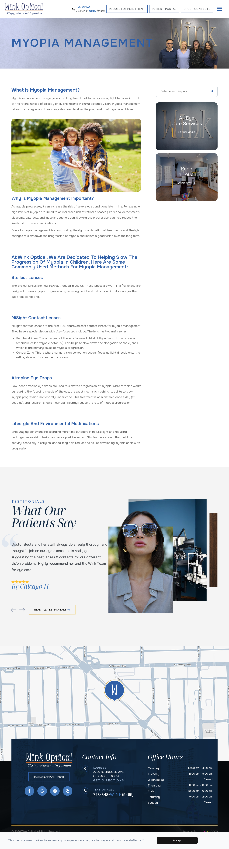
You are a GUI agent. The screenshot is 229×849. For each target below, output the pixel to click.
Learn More (186, 133)
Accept (177, 840)
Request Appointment (127, 9)
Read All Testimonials (53, 610)
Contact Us (186, 183)
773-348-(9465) (113, 795)
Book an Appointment (49, 777)
